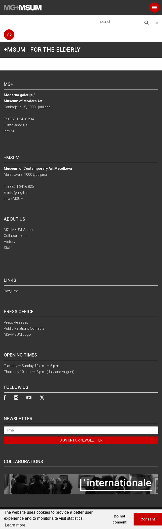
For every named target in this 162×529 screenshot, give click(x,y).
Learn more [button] (15, 525)
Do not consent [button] (120, 519)
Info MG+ (11, 131)
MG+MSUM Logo (17, 334)
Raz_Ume (11, 291)
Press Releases (16, 322)
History (9, 242)
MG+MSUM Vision (18, 230)
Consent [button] (148, 519)
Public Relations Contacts (24, 328)
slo (156, 23)
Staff (8, 248)
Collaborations (15, 236)
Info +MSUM (13, 199)
